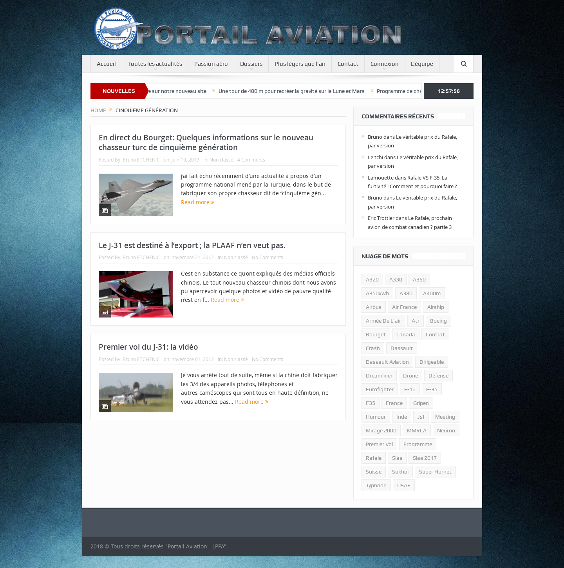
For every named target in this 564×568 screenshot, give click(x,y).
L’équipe (422, 63)
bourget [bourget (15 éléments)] (376, 334)
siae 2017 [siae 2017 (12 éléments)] (425, 458)
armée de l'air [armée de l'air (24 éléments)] (383, 321)
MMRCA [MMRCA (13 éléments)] (417, 430)
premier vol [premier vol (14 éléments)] (379, 444)
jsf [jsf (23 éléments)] (421, 417)
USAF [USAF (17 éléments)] (403, 485)
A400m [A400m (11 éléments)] (432, 293)
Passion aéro (211, 63)
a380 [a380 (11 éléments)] (406, 293)
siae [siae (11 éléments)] (397, 458)
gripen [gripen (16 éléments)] (421, 403)
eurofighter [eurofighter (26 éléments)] (380, 389)
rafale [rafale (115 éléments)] (373, 458)
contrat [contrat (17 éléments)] (435, 334)
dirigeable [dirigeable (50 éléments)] (431, 362)
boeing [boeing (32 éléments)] (438, 321)
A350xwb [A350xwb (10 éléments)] (377, 293)
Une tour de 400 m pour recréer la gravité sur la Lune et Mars (297, 91)
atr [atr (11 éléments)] (415, 321)
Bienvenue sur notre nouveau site (171, 91)
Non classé (221, 159)
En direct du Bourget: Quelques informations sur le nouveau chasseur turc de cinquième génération (206, 142)
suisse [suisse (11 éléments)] (373, 471)
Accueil (106, 63)
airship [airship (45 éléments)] (435, 307)
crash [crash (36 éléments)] (373, 348)
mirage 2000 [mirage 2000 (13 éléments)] (381, 430)
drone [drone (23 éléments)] (410, 375)
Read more (197, 202)
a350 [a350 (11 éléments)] (419, 279)
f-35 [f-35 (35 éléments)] (431, 389)
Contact (348, 63)
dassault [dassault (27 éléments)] (401, 348)
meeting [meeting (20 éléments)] (445, 417)
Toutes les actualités (155, 63)
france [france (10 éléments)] (394, 403)
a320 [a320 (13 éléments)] (372, 279)
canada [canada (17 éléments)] (405, 334)
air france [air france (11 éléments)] (404, 307)
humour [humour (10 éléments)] (376, 417)
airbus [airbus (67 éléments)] (373, 307)
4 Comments (251, 159)
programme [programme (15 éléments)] (417, 444)
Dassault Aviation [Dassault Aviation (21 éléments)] (387, 362)
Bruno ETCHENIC (141, 159)
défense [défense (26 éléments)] (438, 375)
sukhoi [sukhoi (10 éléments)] (400, 471)
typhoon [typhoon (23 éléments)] (376, 485)
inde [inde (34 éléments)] (401, 417)
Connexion (385, 63)
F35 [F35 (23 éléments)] (370, 403)
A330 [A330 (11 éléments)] (395, 279)
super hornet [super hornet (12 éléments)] (435, 471)
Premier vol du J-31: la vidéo (148, 347)
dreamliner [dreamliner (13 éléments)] (379, 375)
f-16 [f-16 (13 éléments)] (410, 389)
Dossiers (251, 63)
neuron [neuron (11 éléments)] (446, 430)
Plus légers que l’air (300, 63)
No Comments (267, 257)
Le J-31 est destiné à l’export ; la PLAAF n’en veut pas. (192, 245)
